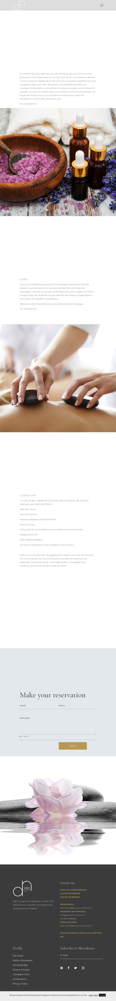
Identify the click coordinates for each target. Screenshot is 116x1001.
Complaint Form (21, 974)
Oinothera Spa (20, 965)
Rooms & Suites (21, 969)
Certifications (20, 979)
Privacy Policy (20, 983)
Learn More (93, 995)
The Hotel (18, 955)
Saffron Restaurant (22, 960)
